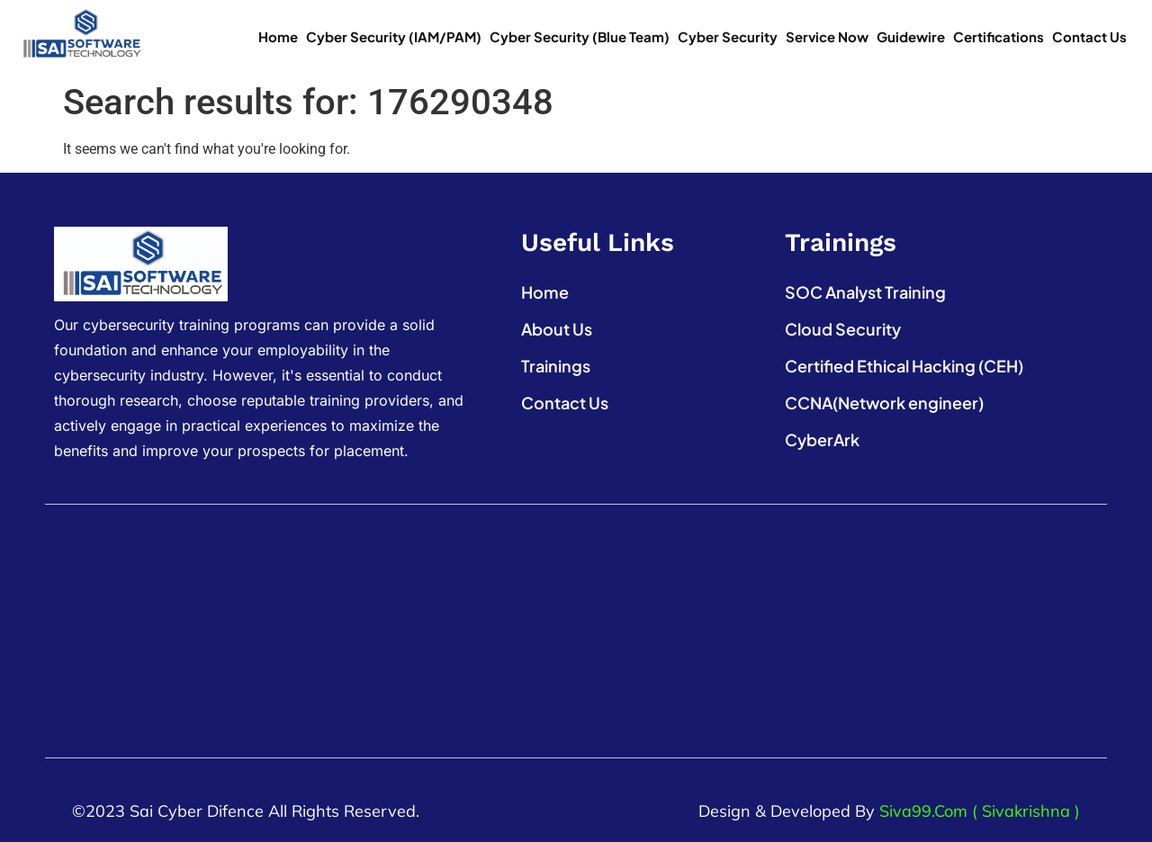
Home (278, 36)
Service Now (827, 36)
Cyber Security (728, 36)
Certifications (998, 36)
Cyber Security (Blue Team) (580, 36)
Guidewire (911, 36)
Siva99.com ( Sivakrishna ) (979, 811)
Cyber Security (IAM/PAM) (394, 36)
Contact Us (1089, 36)
